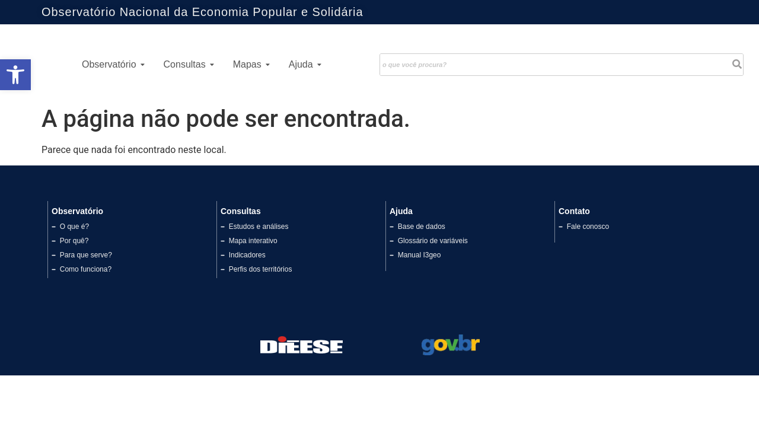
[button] (15, 74)
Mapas (251, 64)
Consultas (189, 64)
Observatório (113, 64)
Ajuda (305, 64)
